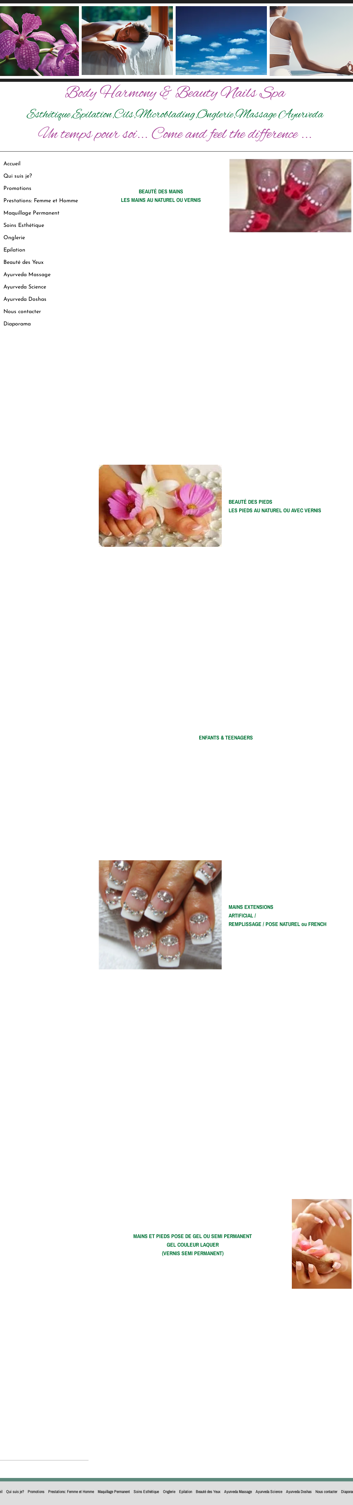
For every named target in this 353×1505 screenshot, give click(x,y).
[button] (290, 195)
